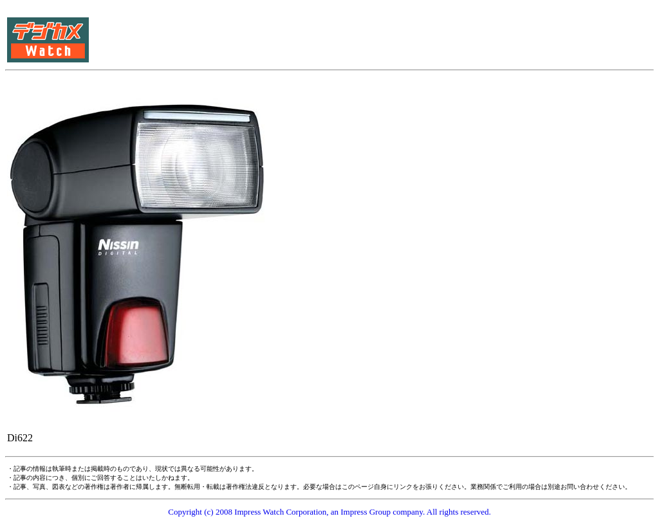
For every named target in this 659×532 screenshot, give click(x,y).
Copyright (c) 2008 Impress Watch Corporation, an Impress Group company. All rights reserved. (329, 512)
